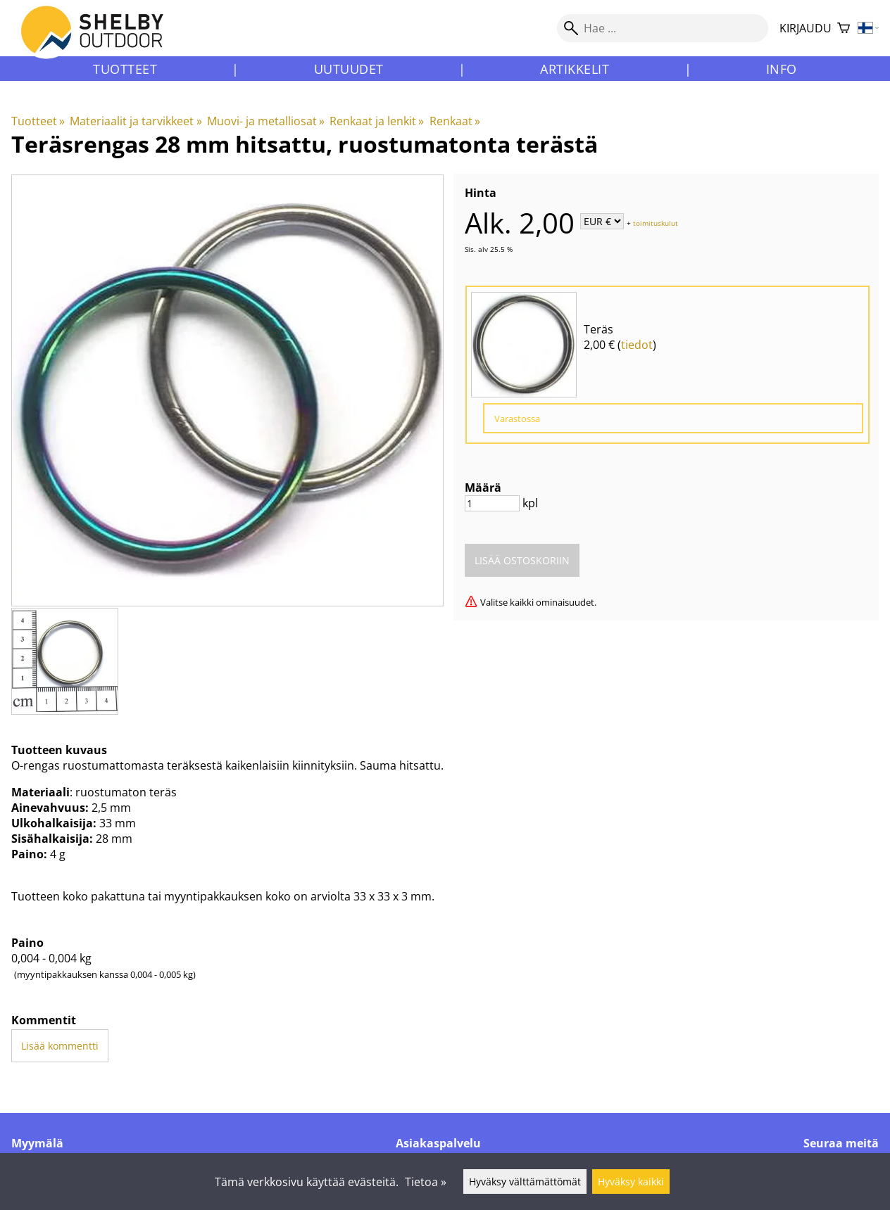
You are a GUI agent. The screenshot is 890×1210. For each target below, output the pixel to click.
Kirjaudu (805, 28)
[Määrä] (492, 503)
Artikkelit (574, 68)
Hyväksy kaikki (631, 1181)
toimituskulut (655, 222)
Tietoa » (425, 1182)
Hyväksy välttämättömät (525, 1181)
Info (781, 68)
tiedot (637, 344)
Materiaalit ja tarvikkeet (135, 121)
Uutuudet (349, 68)
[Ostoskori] (843, 28)
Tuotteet (125, 68)
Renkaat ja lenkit (377, 121)
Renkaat (455, 121)
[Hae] (662, 28)
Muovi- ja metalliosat (266, 121)
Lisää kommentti (60, 1045)
